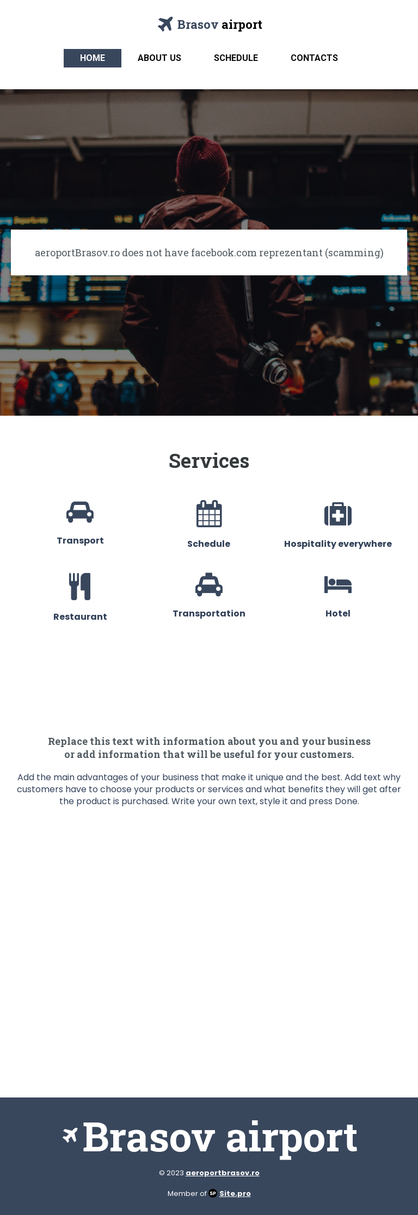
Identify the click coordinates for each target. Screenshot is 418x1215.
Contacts (314, 58)
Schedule (236, 58)
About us (159, 58)
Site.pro (235, 1193)
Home (92, 58)
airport (242, 24)
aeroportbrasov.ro (223, 1173)
